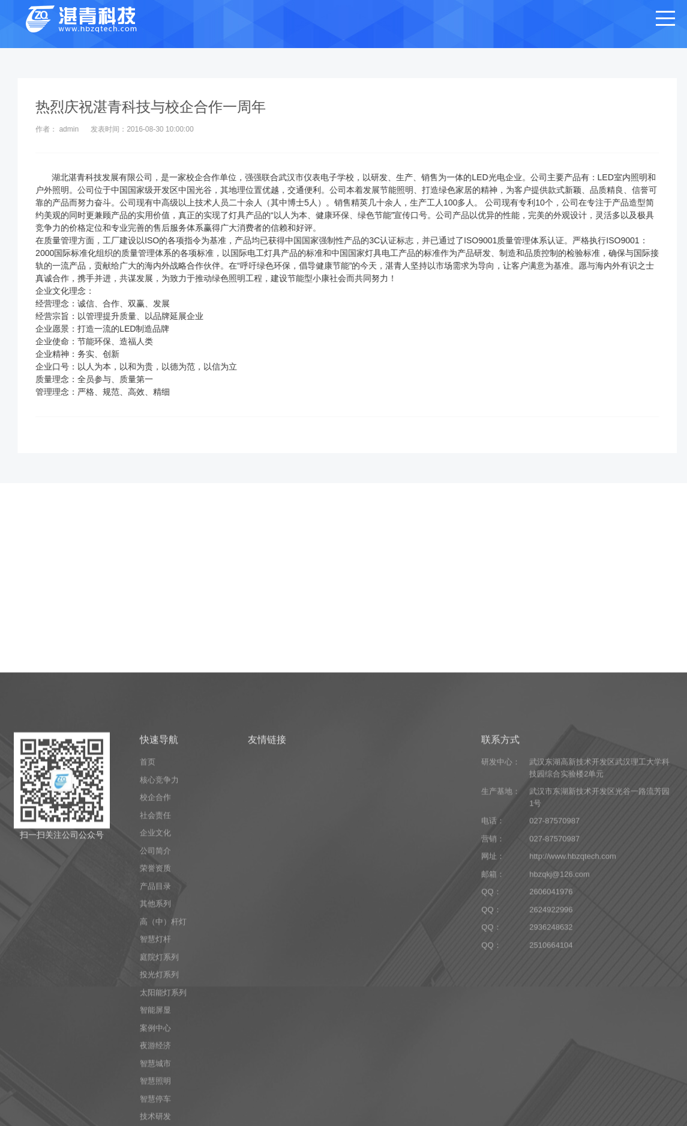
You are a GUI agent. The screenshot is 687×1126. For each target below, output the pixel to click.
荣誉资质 (155, 1035)
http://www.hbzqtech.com (572, 1023)
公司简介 (155, 1017)
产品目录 (155, 1053)
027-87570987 (554, 988)
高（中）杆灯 (163, 1088)
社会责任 (155, 982)
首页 (147, 929)
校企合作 (155, 964)
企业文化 (155, 1000)
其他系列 (155, 1071)
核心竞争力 (159, 946)
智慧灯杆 (155, 1106)
